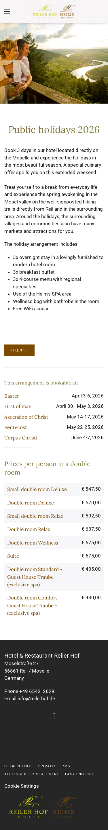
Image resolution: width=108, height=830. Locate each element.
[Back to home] (54, 11)
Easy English (79, 774)
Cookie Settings (21, 786)
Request (19, 350)
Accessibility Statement (31, 774)
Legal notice (18, 766)
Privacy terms (54, 766)
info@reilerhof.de (36, 698)
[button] (7, 11)
